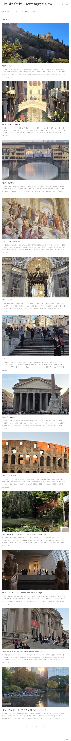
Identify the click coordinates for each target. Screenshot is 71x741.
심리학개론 (5, 11)
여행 (15, 11)
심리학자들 (25, 11)
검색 (62, 4)
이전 (27, 726)
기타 (41, 11)
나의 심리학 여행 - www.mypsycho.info (27, 4)
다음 (44, 726)
